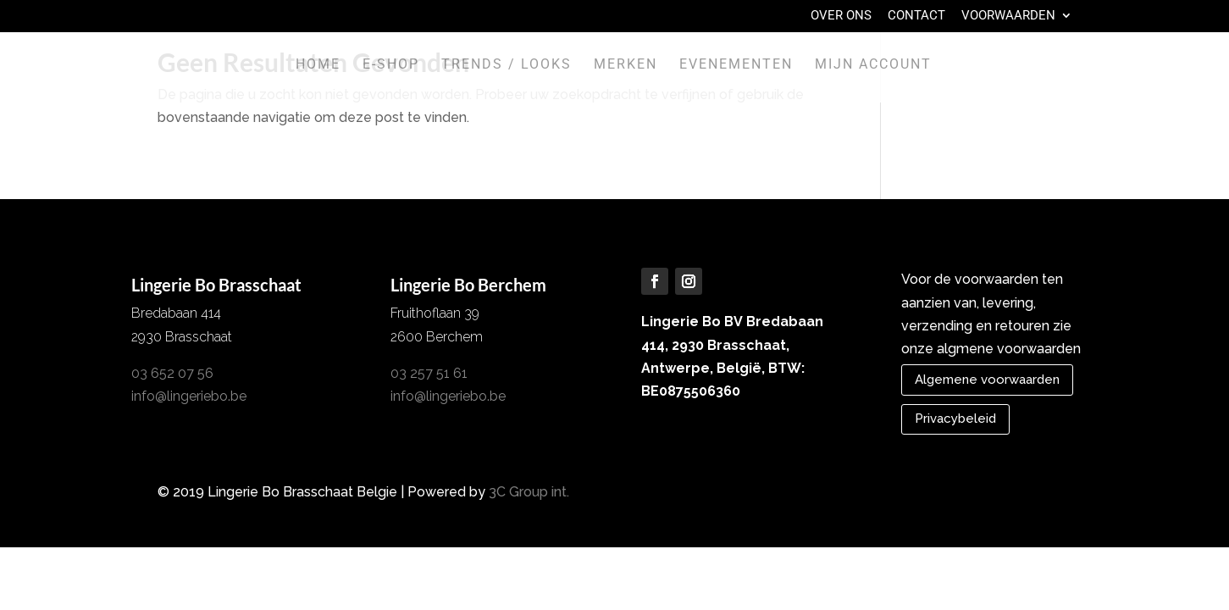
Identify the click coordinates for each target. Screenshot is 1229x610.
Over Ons (841, 16)
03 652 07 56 (172, 373)
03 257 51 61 (429, 373)
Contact (916, 16)
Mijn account (873, 65)
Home (318, 65)
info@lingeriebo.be (188, 396)
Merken (625, 65)
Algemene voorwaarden (987, 379)
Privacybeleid (955, 418)
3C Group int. (529, 492)
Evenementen (736, 65)
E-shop (391, 65)
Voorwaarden (1008, 16)
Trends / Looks (506, 65)
